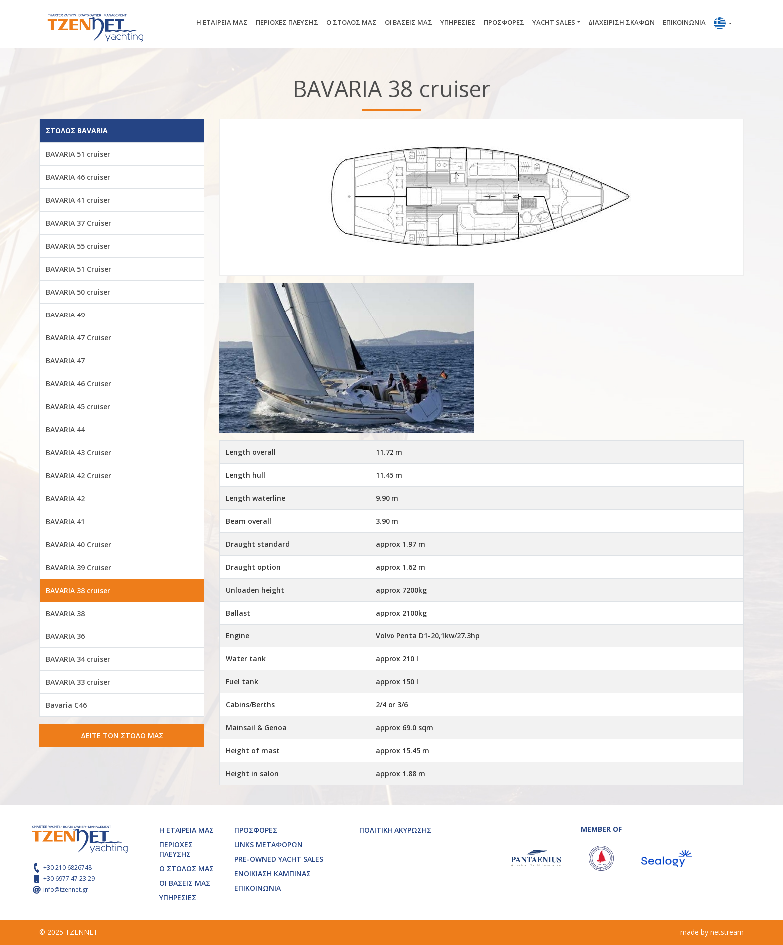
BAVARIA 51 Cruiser (78, 269)
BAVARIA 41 (65, 521)
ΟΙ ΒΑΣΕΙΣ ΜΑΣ (408, 22)
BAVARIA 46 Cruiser (78, 383)
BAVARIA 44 (65, 429)
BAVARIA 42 (65, 498)
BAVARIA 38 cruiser (78, 590)
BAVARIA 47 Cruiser (78, 337)
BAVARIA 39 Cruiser (78, 567)
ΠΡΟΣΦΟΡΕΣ (504, 22)
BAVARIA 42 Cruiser (78, 475)
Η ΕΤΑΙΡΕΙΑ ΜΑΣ (222, 22)
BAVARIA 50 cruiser (78, 292)
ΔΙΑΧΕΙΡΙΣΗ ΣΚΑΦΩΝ (621, 22)
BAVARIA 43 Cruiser (78, 452)
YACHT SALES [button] (553, 22)
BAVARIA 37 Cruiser (78, 223)
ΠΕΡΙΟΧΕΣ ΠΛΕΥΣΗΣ (287, 22)
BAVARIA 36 (65, 636)
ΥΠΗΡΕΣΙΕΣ (458, 22)
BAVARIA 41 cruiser (78, 200)
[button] (723, 24)
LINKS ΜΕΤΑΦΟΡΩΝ (268, 844)
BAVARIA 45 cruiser (78, 406)
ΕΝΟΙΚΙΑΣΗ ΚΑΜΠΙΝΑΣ (272, 873)
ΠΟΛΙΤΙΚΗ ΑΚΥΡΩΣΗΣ (395, 830)
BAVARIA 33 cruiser (78, 682)
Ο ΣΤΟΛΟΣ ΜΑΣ (351, 22)
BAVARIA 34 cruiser (78, 659)
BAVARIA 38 (65, 613)
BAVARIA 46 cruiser (78, 177)
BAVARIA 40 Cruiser (78, 544)
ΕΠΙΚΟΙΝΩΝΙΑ (684, 22)
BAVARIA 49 (65, 314)
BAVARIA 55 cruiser (78, 246)
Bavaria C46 (66, 705)
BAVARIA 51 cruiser (78, 154)
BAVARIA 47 (65, 360)
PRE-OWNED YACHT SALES (278, 859)
